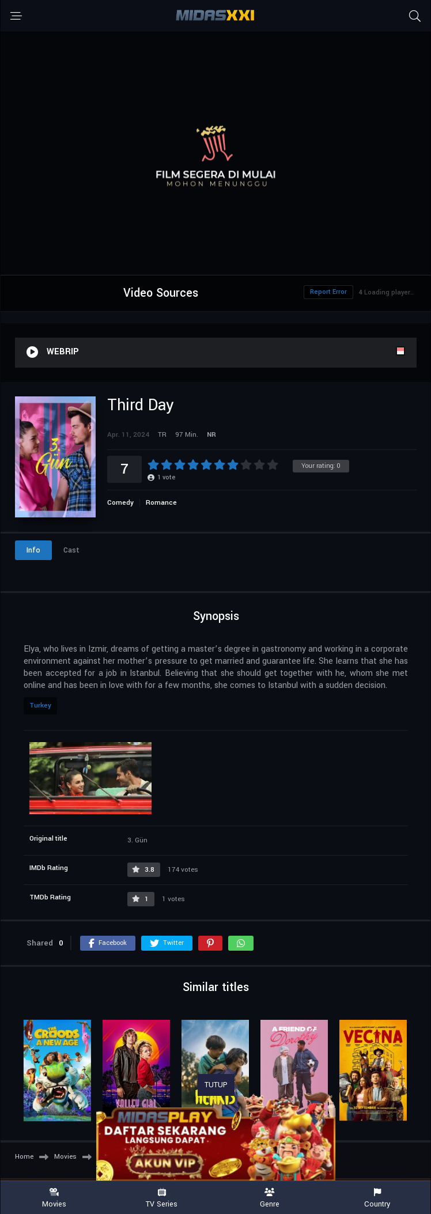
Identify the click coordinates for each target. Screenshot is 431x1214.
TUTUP (216, 1085)
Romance (161, 502)
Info (33, 550)
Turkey (40, 705)
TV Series (162, 1198)
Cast (71, 550)
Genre (269, 1198)
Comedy (120, 502)
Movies (54, 1198)
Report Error (328, 292)
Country (377, 1198)
